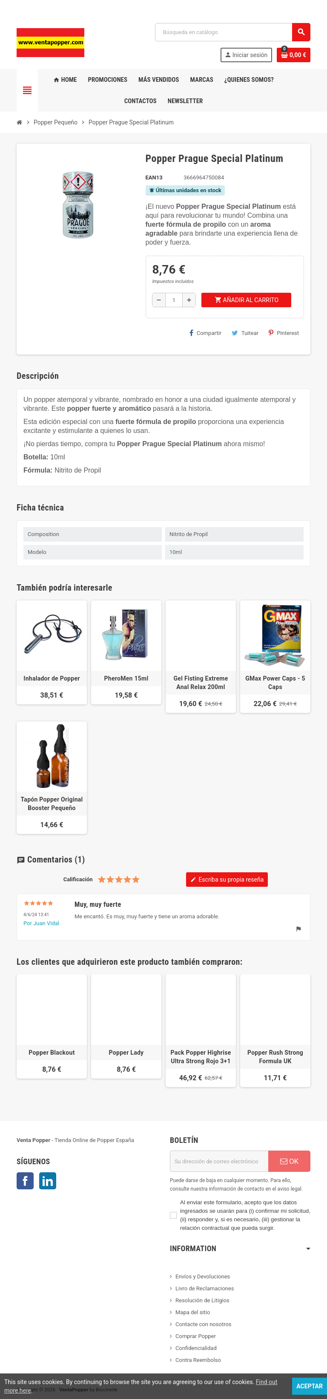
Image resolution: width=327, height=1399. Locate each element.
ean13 (154, 177)
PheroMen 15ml (126, 678)
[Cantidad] (173, 300)
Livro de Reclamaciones (204, 1288)
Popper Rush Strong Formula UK (275, 1056)
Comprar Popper (195, 1336)
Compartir (205, 332)
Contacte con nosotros (203, 1324)
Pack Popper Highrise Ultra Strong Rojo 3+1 (200, 1056)
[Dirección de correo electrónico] (219, 1161)
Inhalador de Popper (51, 678)
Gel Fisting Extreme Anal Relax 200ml (201, 682)
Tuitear (245, 332)
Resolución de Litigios (202, 1300)
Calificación (78, 879)
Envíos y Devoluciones (202, 1276)
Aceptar (309, 1386)
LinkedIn (47, 1180)
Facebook (25, 1180)
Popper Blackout (52, 1052)
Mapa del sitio (192, 1312)
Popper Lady (126, 1052)
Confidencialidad (196, 1348)
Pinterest (284, 332)
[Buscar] (232, 32)
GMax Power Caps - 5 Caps (275, 682)
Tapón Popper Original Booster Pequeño (51, 803)
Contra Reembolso (198, 1360)
